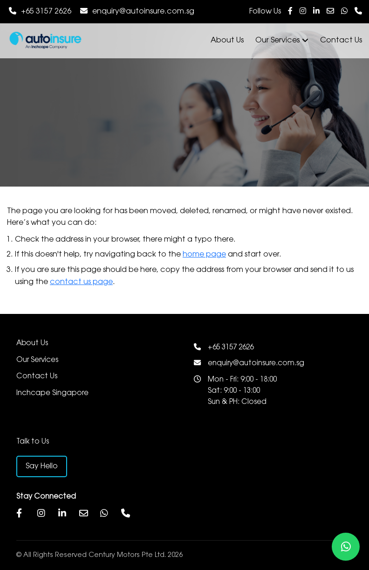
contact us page (81, 281)
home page (204, 254)
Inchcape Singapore (52, 393)
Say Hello (42, 466)
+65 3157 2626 (46, 11)
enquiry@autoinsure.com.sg (143, 11)
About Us (227, 40)
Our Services (281, 40)
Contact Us (341, 40)
